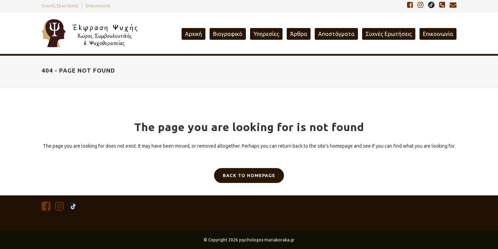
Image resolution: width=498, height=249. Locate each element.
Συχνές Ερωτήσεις (60, 5)
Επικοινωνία (98, 5)
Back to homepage (249, 175)
